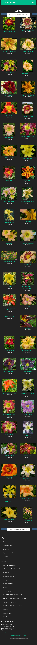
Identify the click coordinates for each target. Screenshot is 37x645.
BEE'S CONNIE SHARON (27, 201)
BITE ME (27, 328)
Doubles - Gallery (8, 576)
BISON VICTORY (9, 316)
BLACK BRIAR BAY (9, 372)
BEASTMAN (27, 180)
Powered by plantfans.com (18, 635)
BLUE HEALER (9, 434)
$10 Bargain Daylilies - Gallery (12, 569)
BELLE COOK (9, 243)
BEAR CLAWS (9, 180)
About (4, 542)
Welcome (5, 556)
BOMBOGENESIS (28, 478)
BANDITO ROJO (9, 115)
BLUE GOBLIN (28, 414)
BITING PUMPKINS (27, 350)
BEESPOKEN (27, 221)
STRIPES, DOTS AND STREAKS (12, 594)
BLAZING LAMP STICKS (9, 393)
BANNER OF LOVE (28, 116)
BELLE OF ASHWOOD (28, 243)
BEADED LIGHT (27, 159)
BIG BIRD (9, 286)
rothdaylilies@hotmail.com (8, 632)
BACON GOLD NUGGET (9, 51)
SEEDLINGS (6, 549)
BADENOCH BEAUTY (28, 51)
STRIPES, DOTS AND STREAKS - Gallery (15, 598)
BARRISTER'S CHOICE (27, 136)
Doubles (6, 572)
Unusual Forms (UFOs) (10, 602)
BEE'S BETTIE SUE (9, 201)
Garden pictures (7, 545)
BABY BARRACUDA (9, 31)
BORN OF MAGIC (9, 519)
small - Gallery (7, 591)
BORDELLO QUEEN (27, 498)
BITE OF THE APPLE (9, 350)
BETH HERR (27, 264)
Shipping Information (9, 553)
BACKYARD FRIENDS (28, 30)
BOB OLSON (27, 456)
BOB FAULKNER (9, 455)
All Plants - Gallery (8, 613)
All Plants (5, 609)
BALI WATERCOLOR (9, 72)
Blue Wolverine (28, 435)
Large (5, 580)
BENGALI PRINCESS (9, 261)
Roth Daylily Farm (9, 2)
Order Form (6, 617)
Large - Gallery (8, 583)
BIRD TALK (28, 307)
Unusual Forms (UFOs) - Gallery (12, 605)
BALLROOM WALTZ (27, 74)
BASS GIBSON (9, 158)
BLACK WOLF (28, 371)
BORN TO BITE (28, 521)
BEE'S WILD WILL (9, 223)
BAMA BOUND (9, 95)
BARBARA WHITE (9, 137)
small (5, 587)
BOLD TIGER (9, 477)
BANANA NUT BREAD (28, 95)
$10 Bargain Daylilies (9, 565)
